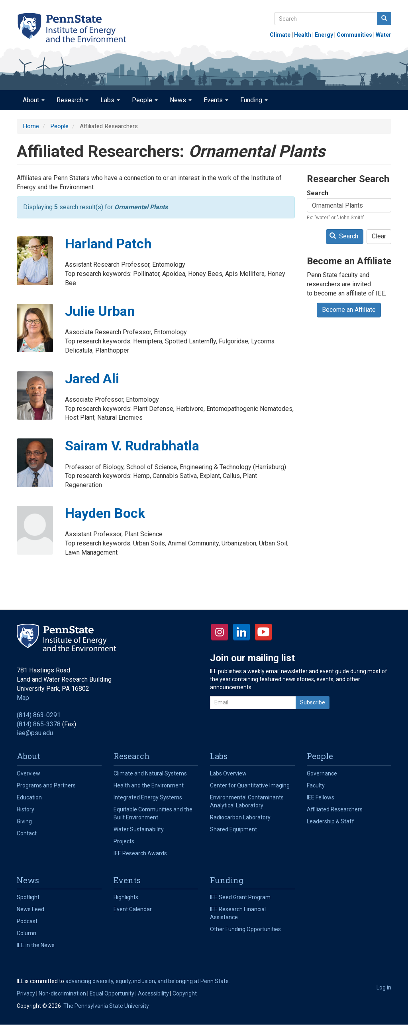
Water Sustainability (139, 829)
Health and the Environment (149, 785)
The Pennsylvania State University (106, 1006)
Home (31, 126)
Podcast (27, 921)
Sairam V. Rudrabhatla (132, 446)
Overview (28, 773)
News (181, 100)
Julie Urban (100, 311)
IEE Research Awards (140, 853)
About (34, 100)
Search (317, 193)
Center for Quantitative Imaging (250, 785)
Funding (254, 100)
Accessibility (153, 993)
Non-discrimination (62, 993)
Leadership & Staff (330, 821)
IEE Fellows (320, 797)
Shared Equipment (233, 829)
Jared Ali (92, 379)
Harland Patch (108, 244)
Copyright (185, 993)
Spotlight (28, 897)
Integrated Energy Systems (148, 797)
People (145, 100)
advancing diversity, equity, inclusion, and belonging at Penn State (147, 981)
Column (26, 933)
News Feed (30, 909)
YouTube (263, 632)
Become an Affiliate (349, 309)
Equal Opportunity (112, 993)
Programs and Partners (46, 785)
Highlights (126, 897)
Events (216, 100)
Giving (24, 821)
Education (29, 797)
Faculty (316, 785)
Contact (27, 833)
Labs (110, 100)
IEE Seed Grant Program (240, 897)
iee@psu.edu (35, 733)
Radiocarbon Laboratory (240, 817)
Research (72, 100)
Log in (384, 987)
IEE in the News (36, 945)
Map (23, 698)
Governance (322, 773)
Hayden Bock (105, 513)
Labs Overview (228, 773)
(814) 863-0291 (39, 715)
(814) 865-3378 (39, 724)
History (25, 809)
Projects (124, 841)
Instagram (219, 632)
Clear (379, 236)
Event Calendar (133, 909)
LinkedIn (241, 632)
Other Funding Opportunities (245, 929)
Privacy (26, 993)
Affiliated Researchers (335, 809)
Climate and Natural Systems (150, 773)
